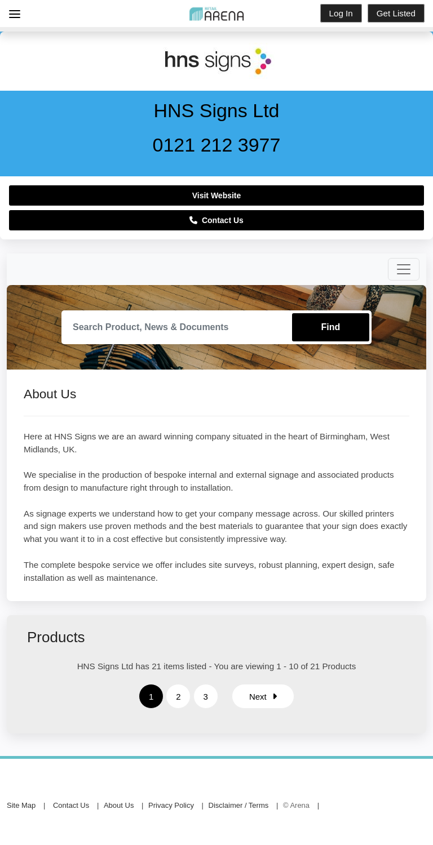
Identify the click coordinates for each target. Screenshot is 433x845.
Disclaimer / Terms (239, 805)
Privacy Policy (171, 805)
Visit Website (216, 195)
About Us (119, 805)
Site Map (21, 805)
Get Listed (396, 13)
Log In (341, 13)
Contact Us (216, 220)
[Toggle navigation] (403, 269)
